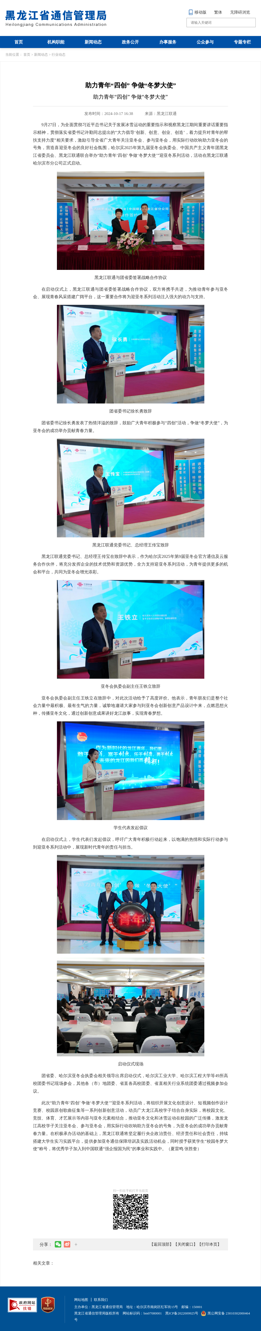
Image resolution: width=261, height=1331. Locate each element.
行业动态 (58, 55)
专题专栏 (242, 42)
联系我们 (101, 1300)
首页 (18, 42)
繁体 (218, 12)
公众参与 (205, 42)
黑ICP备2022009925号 (181, 1313)
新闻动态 (93, 42)
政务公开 (130, 42)
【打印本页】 (209, 1244)
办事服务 (167, 42)
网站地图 (81, 1300)
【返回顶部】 (161, 1244)
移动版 (197, 12)
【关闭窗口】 (185, 1244)
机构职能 (55, 42)
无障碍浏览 (240, 12)
